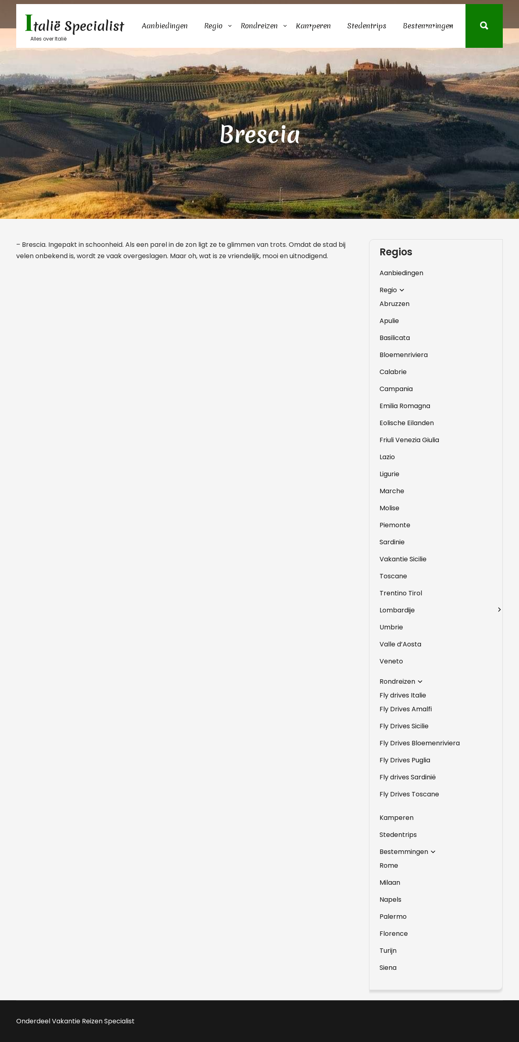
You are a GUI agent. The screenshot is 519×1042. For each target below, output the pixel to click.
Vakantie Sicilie (403, 559)
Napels (390, 899)
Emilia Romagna (405, 406)
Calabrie (393, 372)
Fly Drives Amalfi (406, 709)
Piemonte (395, 525)
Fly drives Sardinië (408, 777)
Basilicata (395, 337)
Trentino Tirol (401, 593)
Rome (389, 865)
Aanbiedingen (165, 26)
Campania (396, 389)
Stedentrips (366, 26)
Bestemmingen (428, 26)
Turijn (388, 950)
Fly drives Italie (403, 695)
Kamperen (313, 26)
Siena (388, 967)
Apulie (389, 320)
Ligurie (389, 474)
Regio (213, 26)
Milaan (390, 882)
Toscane (393, 576)
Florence (394, 933)
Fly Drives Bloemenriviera (420, 743)
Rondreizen (259, 26)
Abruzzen (395, 303)
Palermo (393, 916)
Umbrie (391, 627)
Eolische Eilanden (407, 423)
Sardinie (392, 542)
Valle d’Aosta (400, 644)
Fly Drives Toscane (409, 794)
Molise (389, 508)
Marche (392, 491)
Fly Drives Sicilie (404, 726)
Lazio (387, 457)
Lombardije (397, 610)
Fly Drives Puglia (405, 760)
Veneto (391, 661)
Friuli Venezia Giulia (409, 440)
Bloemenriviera (404, 354)
